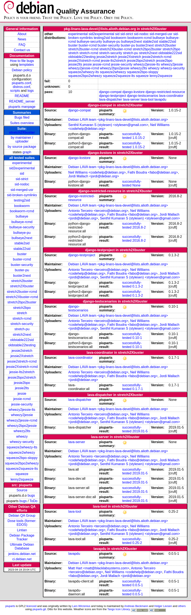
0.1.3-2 (137, 286)
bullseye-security (21, 227)
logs (30, 90)
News (22, 39)
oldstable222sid (22, 340)
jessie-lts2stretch (21, 372)
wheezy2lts (22, 431)
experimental (22, 163)
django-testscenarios (142, 95)
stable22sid (21, 249)
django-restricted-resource (165, 92)
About (22, 34)
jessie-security (22, 404)
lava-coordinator (171, 95)
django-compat (110, 92)
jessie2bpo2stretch (22, 377)
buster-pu (22, 270)
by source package (22, 146)
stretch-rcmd (21, 318)
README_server (22, 101)
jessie (22, 393)
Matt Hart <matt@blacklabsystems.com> (98, 568)
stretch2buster (22, 281)
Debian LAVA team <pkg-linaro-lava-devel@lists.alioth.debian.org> (118, 119)
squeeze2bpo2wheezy (22, 463)
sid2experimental (22, 168)
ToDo (33, 501)
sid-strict (22, 179)
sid (22, 173)
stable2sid (22, 243)
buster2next (22, 275)
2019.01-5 (140, 431)
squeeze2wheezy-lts (22, 447)
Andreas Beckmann (136, 606)
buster (21, 254)
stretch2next (22, 334)
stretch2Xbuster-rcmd (22, 297)
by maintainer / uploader (22, 139)
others (182, 606)
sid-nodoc (22, 184)
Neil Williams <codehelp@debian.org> (97, 172)
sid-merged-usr (22, 190)
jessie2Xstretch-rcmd (22, 366)
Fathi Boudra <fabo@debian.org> (153, 172)
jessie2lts (22, 388)
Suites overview (22, 123)
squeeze (21, 474)
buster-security (22, 265)
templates (26, 64)
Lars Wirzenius (81, 606)
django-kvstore (133, 92)
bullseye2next (22, 238)
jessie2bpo (22, 383)
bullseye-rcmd (22, 222)
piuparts (10, 606)
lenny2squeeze (22, 479)
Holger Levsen (163, 606)
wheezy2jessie (22, 415)
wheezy (22, 436)
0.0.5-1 (137, 585)
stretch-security (21, 324)
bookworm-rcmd (22, 211)
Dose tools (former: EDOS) (22, 522)
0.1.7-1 (137, 389)
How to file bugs (22, 61)
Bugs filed (22, 117)
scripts (15, 90)
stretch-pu (21, 329)
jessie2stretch (22, 350)
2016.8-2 (139, 227)
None (136, 185)
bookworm (22, 206)
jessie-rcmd (22, 399)
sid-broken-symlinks (22, 195)
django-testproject (112, 95)
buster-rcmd (22, 259)
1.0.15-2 (138, 138)
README (22, 96)
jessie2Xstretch (21, 356)
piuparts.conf (21, 83)
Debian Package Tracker (22, 537)
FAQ (22, 45)
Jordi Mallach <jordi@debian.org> (93, 176)
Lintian (22, 530)
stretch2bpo (22, 308)
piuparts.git (39, 609)
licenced (31, 606)
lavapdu (160, 99)
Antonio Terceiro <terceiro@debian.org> (98, 210)
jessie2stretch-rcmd (22, 361)
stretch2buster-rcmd (22, 291)
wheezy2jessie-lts (22, 409)
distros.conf (21, 87)
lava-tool (147, 99)
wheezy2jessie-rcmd (22, 420)
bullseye (22, 216)
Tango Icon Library (118, 609)
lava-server (131, 99)
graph (27, 152)
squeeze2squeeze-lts (22, 468)
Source (21, 490)
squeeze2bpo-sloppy (22, 458)
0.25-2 (137, 543)
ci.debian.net (22, 559)
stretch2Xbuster (22, 132)
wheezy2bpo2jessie (22, 425)
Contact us (22, 50)
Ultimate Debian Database (22, 546)
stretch (22, 313)
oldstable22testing (22, 345)
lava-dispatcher (110, 99)
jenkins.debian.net (22, 554)
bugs (31, 495)
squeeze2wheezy (22, 452)
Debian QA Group (22, 515)
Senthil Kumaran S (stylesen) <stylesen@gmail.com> (108, 125)
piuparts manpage (22, 106)
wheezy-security (22, 442)
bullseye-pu (22, 232)
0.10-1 (137, 338)
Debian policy (22, 70)
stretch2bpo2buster (21, 302)
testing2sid (22, 200)
